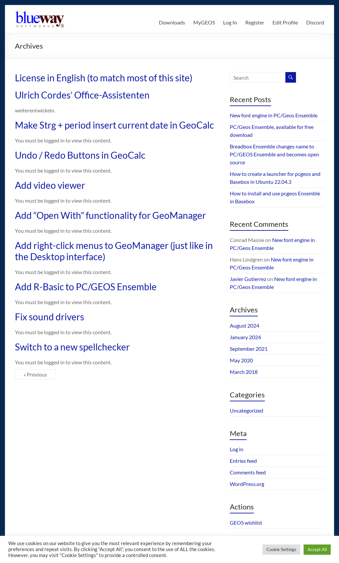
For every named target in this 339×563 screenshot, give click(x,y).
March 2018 (244, 372)
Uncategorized (246, 410)
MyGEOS (204, 22)
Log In (230, 22)
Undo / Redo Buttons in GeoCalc (80, 155)
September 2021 (248, 348)
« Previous (35, 374)
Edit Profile (285, 22)
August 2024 (244, 325)
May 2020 (241, 360)
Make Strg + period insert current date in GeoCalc (114, 125)
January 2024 (245, 337)
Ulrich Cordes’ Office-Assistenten (82, 95)
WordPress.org (247, 484)
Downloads (172, 22)
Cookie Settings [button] (281, 549)
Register (254, 22)
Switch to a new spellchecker (72, 346)
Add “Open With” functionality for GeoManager (110, 215)
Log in (236, 449)
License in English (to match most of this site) (103, 77)
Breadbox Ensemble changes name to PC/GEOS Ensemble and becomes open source (274, 154)
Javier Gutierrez (248, 279)
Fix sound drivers (49, 316)
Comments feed (248, 472)
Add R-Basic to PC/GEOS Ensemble (86, 286)
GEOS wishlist (246, 522)
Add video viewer (50, 185)
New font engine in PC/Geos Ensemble (273, 115)
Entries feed (243, 461)
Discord (315, 22)
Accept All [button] (317, 549)
